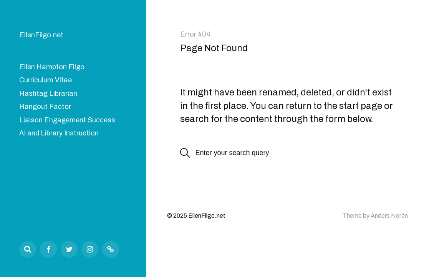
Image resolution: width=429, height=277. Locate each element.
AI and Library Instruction (59, 133)
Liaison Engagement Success (67, 120)
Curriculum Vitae (45, 80)
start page (360, 106)
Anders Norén (389, 215)
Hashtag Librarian (48, 93)
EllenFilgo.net (41, 35)
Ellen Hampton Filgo (51, 67)
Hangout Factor (45, 106)
